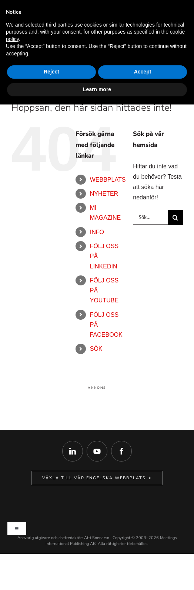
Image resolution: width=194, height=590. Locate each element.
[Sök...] (150, 217)
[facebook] (121, 451)
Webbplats (108, 179)
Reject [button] (51, 72)
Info (97, 232)
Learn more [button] (97, 89)
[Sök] (175, 217)
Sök (96, 349)
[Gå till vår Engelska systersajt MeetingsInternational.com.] (97, 478)
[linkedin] (72, 451)
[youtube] (97, 451)
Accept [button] (142, 72)
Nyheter (104, 194)
